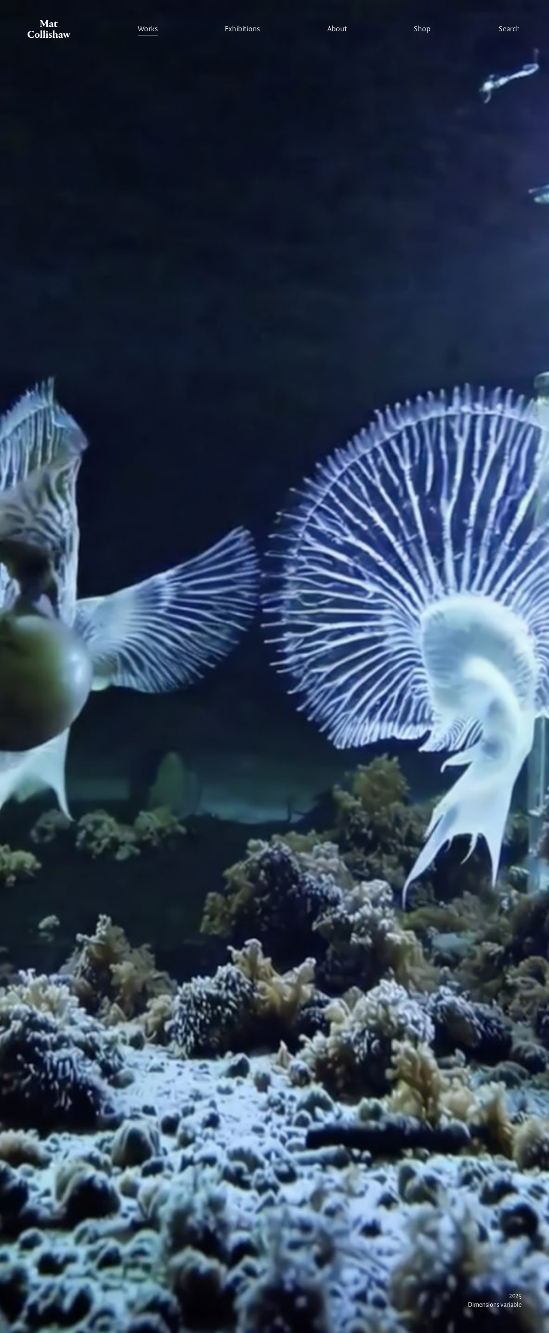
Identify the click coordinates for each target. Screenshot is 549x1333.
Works (148, 29)
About (337, 29)
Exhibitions (242, 29)
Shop (422, 29)
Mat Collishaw (48, 31)
